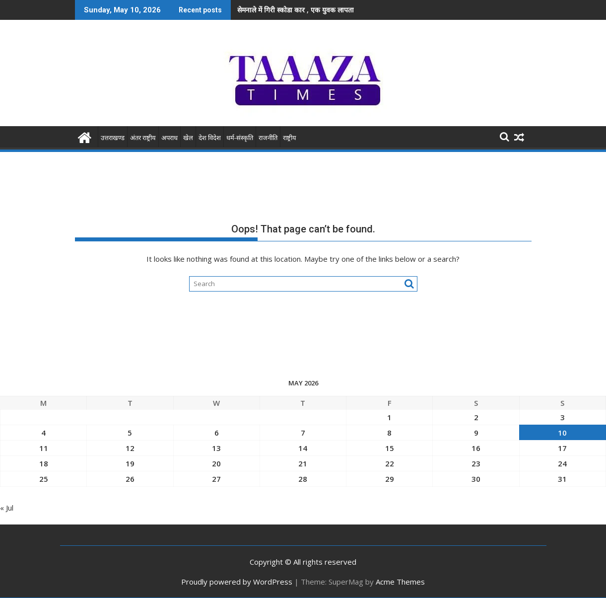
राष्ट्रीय (289, 138)
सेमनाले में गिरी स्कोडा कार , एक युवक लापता (295, 9)
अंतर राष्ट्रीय (143, 138)
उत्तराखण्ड (113, 138)
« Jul (6, 508)
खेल (188, 138)
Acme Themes (400, 582)
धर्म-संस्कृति (239, 138)
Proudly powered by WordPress (236, 582)
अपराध (169, 138)
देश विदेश (210, 138)
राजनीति (268, 138)
